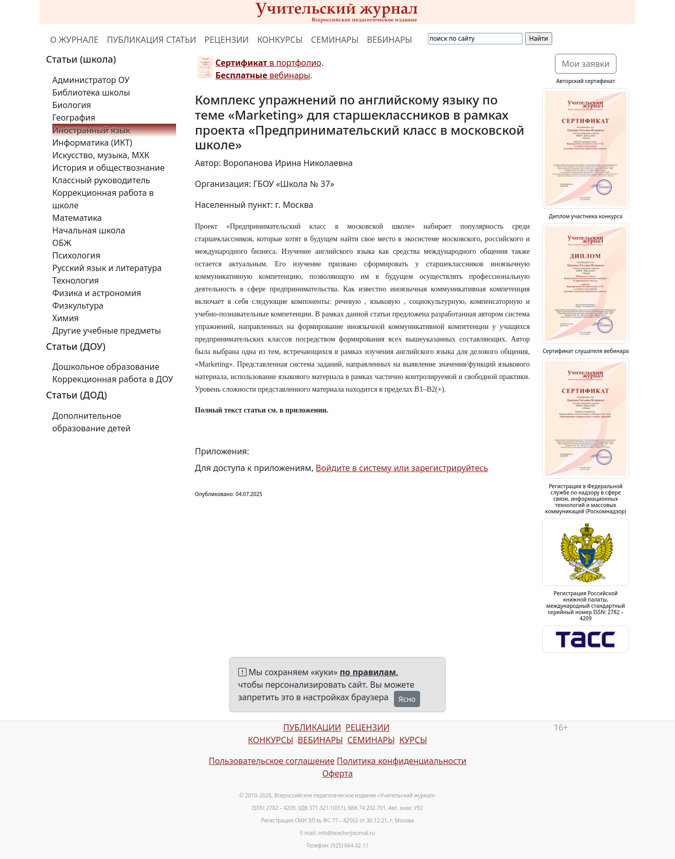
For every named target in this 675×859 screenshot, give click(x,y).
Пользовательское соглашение (271, 761)
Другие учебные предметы (106, 330)
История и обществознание (108, 167)
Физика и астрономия (96, 293)
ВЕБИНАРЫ (389, 39)
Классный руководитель (101, 180)
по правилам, (369, 672)
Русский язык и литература (107, 268)
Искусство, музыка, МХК (100, 155)
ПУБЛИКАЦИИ (312, 727)
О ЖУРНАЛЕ (74, 39)
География (73, 117)
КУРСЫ (413, 740)
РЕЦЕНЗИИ (227, 39)
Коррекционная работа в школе (103, 199)
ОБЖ (61, 243)
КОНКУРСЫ (279, 39)
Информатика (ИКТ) (92, 142)
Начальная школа (88, 230)
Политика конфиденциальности (402, 761)
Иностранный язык (91, 130)
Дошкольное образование (105, 366)
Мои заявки (586, 63)
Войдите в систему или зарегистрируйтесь (402, 468)
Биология (71, 105)
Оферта (337, 773)
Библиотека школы (91, 92)
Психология (76, 255)
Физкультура (77, 305)
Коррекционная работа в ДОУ (112, 379)
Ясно (407, 699)
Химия (65, 318)
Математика (77, 217)
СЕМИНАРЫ (334, 39)
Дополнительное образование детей (91, 422)
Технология (75, 280)
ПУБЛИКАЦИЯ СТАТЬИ (151, 39)
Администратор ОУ (91, 80)
